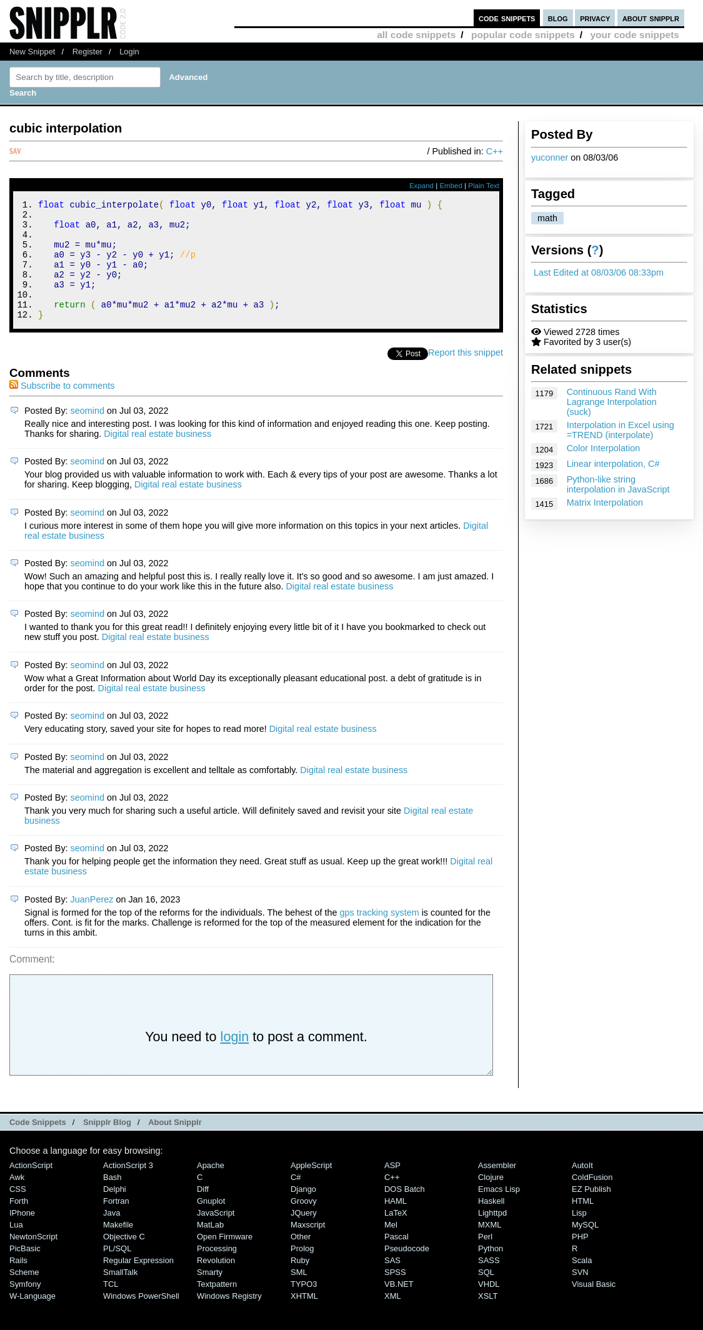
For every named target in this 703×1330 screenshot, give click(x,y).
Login (129, 51)
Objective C (124, 1259)
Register (87, 51)
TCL (110, 1306)
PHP (580, 1259)
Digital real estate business (157, 456)
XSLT (487, 1318)
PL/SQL (117, 1271)
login (235, 1059)
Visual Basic (594, 1306)
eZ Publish (591, 1211)
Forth (18, 1223)
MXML (489, 1247)
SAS (392, 1283)
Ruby (300, 1283)
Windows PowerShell (141, 1318)
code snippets (507, 17)
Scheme (24, 1294)
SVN (580, 1294)
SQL (486, 1294)
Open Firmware (224, 1259)
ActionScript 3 (128, 1187)
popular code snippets (523, 34)
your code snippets (634, 34)
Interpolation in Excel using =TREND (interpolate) (620, 430)
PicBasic (25, 1271)
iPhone (22, 1235)
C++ (494, 151)
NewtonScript (33, 1259)
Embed (450, 185)
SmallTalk (120, 1294)
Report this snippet (465, 375)
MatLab (210, 1247)
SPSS (395, 1294)
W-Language (32, 1318)
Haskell (491, 1223)
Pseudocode (406, 1271)
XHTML (304, 1318)
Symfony (25, 1306)
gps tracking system (379, 935)
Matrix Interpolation (605, 503)
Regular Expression (138, 1283)
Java (111, 1235)
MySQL (585, 1247)
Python (490, 1271)
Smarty (209, 1294)
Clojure (491, 1199)
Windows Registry (229, 1318)
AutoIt (582, 1187)
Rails (18, 1283)
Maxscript (308, 1247)
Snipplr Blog (107, 1144)
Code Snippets (37, 1144)
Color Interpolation (604, 448)
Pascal (396, 1259)
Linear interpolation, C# (613, 464)
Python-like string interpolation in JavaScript (618, 484)
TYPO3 (304, 1306)
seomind (87, 433)
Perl (485, 1259)
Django (303, 1211)
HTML (583, 1223)
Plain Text (483, 185)
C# (296, 1199)
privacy (595, 17)
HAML (395, 1223)
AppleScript (311, 1187)
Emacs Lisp (499, 1211)
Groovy (304, 1223)
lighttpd (492, 1235)
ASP (392, 1187)
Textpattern (217, 1306)
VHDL (489, 1306)
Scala (582, 1283)
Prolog (302, 1271)
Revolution (216, 1283)
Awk (16, 1199)
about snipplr (650, 17)
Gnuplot (211, 1223)
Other (301, 1259)
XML (392, 1318)
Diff (203, 1211)
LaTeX (395, 1235)
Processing (217, 1271)
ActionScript (30, 1187)
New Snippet (32, 51)
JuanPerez (92, 922)
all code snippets (416, 34)
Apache (210, 1187)
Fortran (116, 1223)
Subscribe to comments (61, 408)
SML (299, 1294)
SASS (489, 1283)
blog (558, 17)
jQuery (304, 1235)
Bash (112, 1199)
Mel (390, 1247)
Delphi (114, 1211)
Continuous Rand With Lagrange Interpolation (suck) (612, 402)
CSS (17, 1211)
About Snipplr (175, 1144)
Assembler (497, 1187)
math (547, 218)
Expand (421, 185)
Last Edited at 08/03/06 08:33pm (599, 273)
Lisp (579, 1235)
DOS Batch (404, 1211)
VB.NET (399, 1306)
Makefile (118, 1247)
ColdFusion (592, 1199)
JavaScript (215, 1235)
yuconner (549, 157)
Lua (16, 1247)
